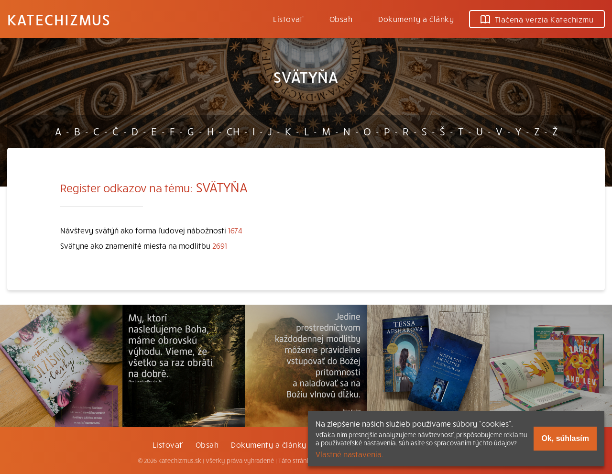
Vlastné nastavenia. (349, 454)
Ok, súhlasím (565, 438)
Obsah (340, 18)
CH (233, 131)
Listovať (288, 18)
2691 (219, 245)
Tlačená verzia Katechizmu (537, 19)
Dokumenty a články (416, 18)
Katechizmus (58, 19)
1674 (235, 230)
